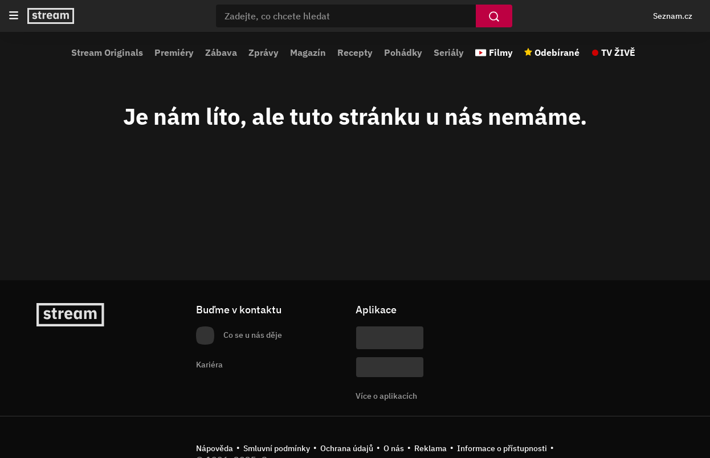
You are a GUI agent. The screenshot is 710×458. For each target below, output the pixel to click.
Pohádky (403, 52)
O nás (393, 448)
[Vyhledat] (494, 16)
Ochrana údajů (346, 448)
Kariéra (209, 364)
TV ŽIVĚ (618, 52)
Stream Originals (107, 52)
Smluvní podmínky (276, 448)
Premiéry (174, 52)
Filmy (501, 52)
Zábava (221, 52)
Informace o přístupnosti (502, 448)
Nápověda (214, 448)
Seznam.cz (672, 16)
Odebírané (557, 52)
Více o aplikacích (386, 396)
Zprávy (263, 52)
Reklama (430, 448)
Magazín (308, 52)
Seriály (449, 52)
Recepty (355, 52)
